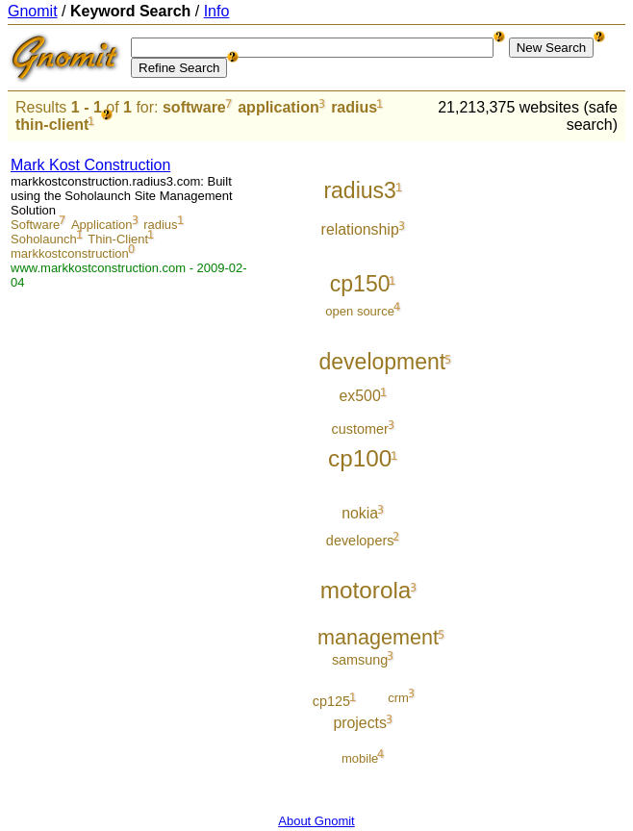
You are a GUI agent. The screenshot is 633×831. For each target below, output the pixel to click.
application (278, 107)
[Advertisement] (545, 432)
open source (359, 311)
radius (354, 107)
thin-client (52, 124)
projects (360, 723)
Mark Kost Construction (90, 165)
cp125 (331, 701)
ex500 (360, 396)
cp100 (360, 458)
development (382, 361)
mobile (360, 758)
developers (360, 540)
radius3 (359, 190)
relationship (360, 229)
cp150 (360, 283)
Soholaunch (44, 239)
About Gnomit (316, 821)
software (194, 107)
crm (398, 698)
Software (35, 224)
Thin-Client (118, 239)
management (378, 637)
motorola (366, 590)
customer (359, 429)
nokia (360, 513)
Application (102, 224)
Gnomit (33, 11)
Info (217, 11)
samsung (360, 659)
